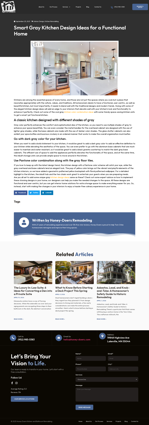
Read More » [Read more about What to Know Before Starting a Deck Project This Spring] (60, 319)
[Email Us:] (59, 338)
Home (80, 421)
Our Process (53, 7)
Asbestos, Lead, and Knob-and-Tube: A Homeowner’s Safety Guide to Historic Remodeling (113, 292)
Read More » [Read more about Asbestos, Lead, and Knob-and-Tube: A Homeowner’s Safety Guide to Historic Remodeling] (101, 319)
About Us (41, 7)
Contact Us (97, 7)
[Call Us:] (13, 338)
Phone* (78, 364)
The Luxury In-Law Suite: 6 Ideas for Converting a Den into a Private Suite (33, 291)
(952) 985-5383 (119, 7)
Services (66, 7)
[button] (20, 192)
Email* (110, 354)
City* (110, 364)
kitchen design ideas (60, 177)
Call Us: (21, 336)
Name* (78, 354)
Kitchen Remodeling (52, 21)
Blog (87, 7)
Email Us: (67, 336)
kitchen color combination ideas (78, 112)
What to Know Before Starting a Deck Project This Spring (73, 289)
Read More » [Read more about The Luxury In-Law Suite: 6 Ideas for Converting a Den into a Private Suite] (18, 319)
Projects (78, 7)
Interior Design (39, 21)
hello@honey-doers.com (77, 339)
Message (79, 385)
